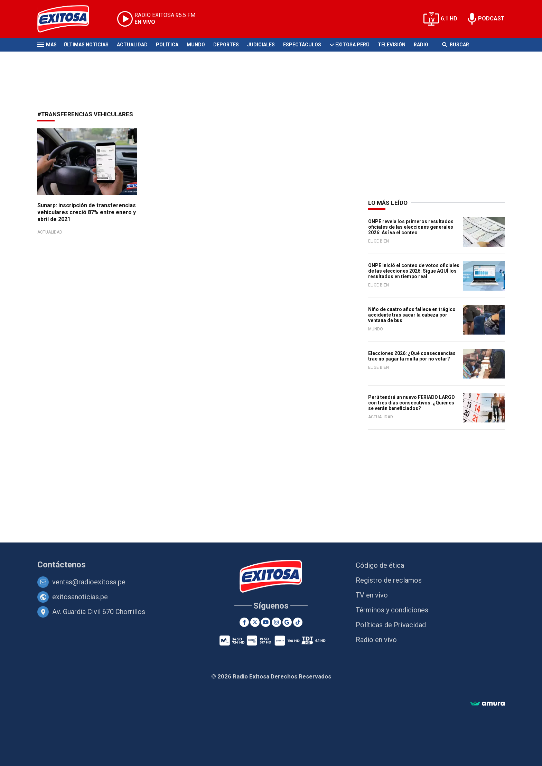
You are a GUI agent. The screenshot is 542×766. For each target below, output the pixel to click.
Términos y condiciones (392, 610)
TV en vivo (372, 595)
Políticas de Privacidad (391, 625)
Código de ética (380, 565)
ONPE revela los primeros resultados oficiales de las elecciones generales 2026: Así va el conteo (411, 227)
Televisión (391, 44)
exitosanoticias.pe (80, 597)
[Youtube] (265, 622)
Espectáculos (302, 44)
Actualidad (132, 44)
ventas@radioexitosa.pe (88, 582)
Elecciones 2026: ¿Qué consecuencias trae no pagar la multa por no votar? (412, 356)
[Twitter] (255, 622)
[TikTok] (297, 622)
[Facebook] (244, 622)
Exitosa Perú (352, 44)
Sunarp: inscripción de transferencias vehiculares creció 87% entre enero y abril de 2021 (86, 212)
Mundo (196, 44)
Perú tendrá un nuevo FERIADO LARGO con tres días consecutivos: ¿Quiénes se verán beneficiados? (411, 402)
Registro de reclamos (389, 580)
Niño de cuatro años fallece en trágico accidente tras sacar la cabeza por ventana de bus (412, 315)
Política (167, 44)
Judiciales (261, 44)
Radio (421, 44)
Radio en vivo (376, 640)
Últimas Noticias (86, 44)
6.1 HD (449, 18)
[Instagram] (276, 622)
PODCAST (491, 18)
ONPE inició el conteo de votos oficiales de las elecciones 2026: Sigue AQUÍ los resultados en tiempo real (413, 271)
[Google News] (287, 622)
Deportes (226, 44)
